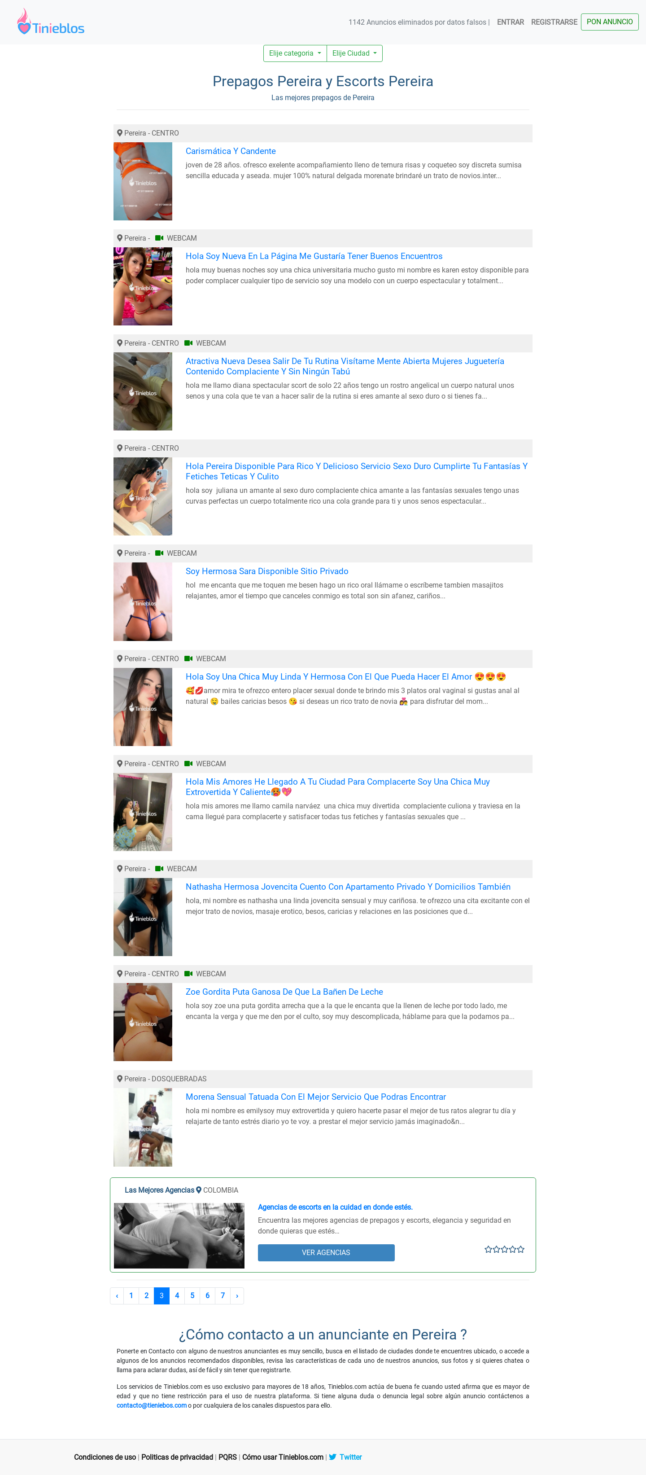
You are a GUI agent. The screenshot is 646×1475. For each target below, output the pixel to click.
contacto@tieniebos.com (152, 1405)
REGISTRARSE (554, 22)
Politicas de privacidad (177, 1457)
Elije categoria (292, 53)
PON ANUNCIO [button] (610, 22)
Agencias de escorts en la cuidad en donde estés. (335, 1207)
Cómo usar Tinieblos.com (282, 1457)
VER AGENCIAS (326, 1252)
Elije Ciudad (351, 53)
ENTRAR (510, 22)
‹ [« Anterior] (117, 1295)
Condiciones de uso (105, 1457)
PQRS (227, 1457)
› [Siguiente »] (237, 1295)
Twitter (345, 1457)
